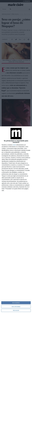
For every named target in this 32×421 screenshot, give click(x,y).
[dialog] (16, 273)
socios (14, 144)
